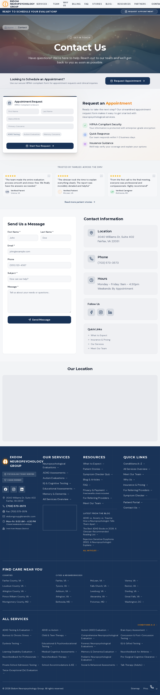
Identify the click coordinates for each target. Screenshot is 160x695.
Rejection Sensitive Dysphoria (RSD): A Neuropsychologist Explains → (98, 542)
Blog (110, 4)
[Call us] (19, 506)
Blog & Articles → (93, 479)
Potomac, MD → (98, 601)
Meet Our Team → (93, 503)
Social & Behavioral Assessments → (99, 665)
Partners (141, 4)
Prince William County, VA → (16, 596)
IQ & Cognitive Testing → (57, 483)
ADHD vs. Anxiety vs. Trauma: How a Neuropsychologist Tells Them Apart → (98, 521)
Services (42, 4)
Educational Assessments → (59, 488)
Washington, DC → (134, 601)
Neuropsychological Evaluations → (54, 465)
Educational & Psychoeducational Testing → (59, 645)
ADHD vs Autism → (51, 630)
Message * (13, 286)
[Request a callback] (152, 687)
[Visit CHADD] (12, 480)
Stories (97, 4)
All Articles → (91, 550)
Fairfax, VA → (62, 580)
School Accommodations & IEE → (59, 665)
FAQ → (87, 484)
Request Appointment (139, 11)
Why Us (65, 4)
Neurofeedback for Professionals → (20, 656)
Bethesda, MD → (64, 601)
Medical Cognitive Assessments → (59, 651)
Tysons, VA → (63, 586)
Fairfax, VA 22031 (108, 241)
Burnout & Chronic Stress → (17, 635)
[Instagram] (101, 312)
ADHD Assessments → (56, 472)
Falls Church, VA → (99, 586)
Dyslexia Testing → (12, 643)
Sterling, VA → (132, 591)
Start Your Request (40, 145)
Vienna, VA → (131, 580)
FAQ (86, 4)
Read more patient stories (80, 202)
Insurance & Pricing (99, 339)
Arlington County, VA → (14, 591)
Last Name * (47, 231)
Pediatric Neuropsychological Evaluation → (96, 658)
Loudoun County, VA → (14, 586)
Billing (76, 4)
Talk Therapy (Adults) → (133, 665)
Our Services (96, 344)
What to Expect (97, 335)
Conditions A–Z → (134, 463)
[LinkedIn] (110, 312)
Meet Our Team (97, 348)
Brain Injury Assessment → (134, 630)
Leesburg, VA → (98, 591)
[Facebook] (91, 312)
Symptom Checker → (135, 495)
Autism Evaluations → (55, 478)
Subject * (13, 273)
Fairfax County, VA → (13, 580)
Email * (11, 245)
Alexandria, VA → (99, 596)
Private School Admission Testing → (20, 665)
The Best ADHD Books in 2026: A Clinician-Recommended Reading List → (99, 531)
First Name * (14, 231)
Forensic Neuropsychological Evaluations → (96, 645)
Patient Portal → (133, 502)
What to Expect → (94, 463)
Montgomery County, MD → (16, 601)
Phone (11, 259)
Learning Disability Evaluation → (18, 651)
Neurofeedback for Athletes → (136, 651)
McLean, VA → (97, 580)
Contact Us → (131, 507)
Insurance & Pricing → (135, 484)
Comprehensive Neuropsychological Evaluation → (99, 637)
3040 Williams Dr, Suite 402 (116, 237)
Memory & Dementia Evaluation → (99, 651)
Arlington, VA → (64, 596)
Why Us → (129, 479)
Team (56, 4)
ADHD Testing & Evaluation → (17, 630)
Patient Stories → (93, 469)
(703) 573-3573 (108, 263)
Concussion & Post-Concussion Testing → (137, 637)
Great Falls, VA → (133, 596)
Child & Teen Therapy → (54, 635)
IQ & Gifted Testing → (132, 643)
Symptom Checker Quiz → (98, 474)
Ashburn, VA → (63, 591)
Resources (124, 4)
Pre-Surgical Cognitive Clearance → (139, 656)
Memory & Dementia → (56, 494)
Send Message (39, 319)
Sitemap (135, 688)
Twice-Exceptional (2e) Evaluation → (20, 672)
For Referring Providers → (97, 498)
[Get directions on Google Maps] (60, 517)
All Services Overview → (57, 499)
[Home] (9, 27)
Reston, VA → (132, 586)
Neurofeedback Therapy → (55, 656)
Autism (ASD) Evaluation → (95, 630)
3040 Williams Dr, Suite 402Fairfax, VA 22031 (21, 499)
